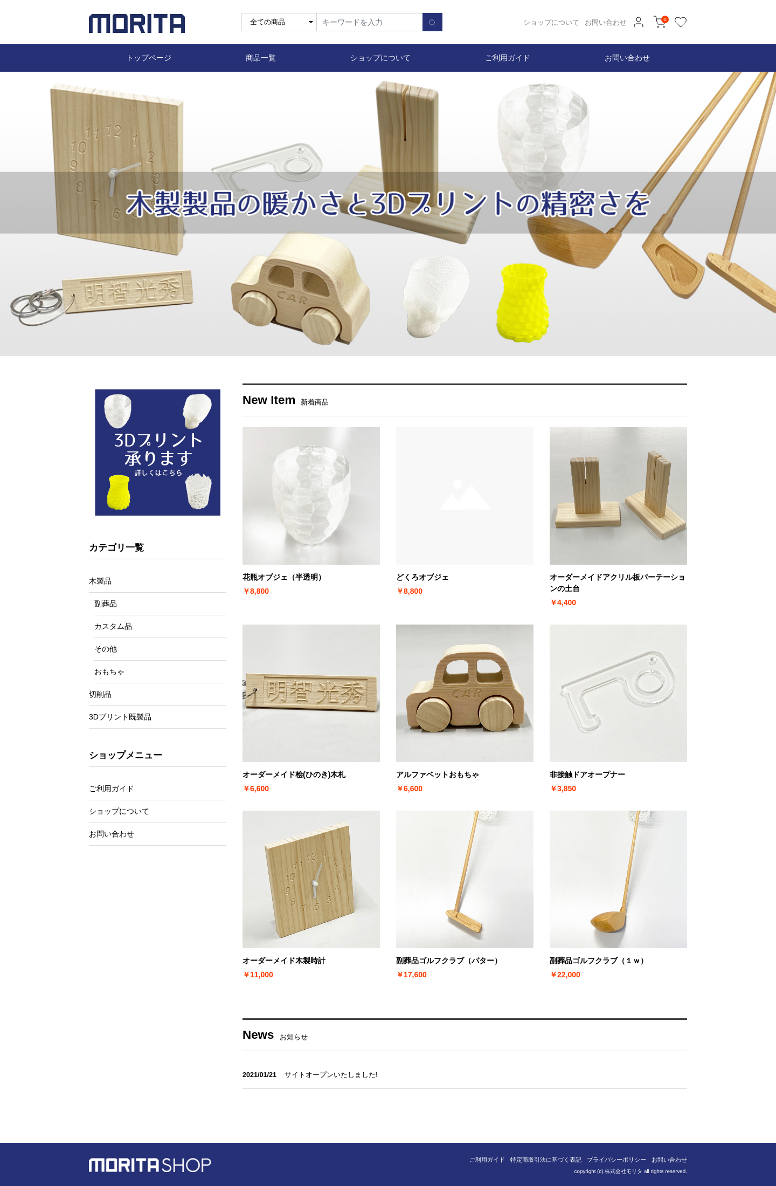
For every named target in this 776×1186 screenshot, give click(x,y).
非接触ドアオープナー (587, 774)
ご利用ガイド (507, 57)
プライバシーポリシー (616, 1159)
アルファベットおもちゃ (437, 774)
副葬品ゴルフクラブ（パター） (449, 960)
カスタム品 (113, 626)
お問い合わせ (606, 22)
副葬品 (105, 603)
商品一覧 (261, 57)
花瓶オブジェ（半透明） (283, 577)
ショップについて (551, 22)
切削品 (100, 694)
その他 (105, 649)
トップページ (148, 57)
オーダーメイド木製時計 (283, 960)
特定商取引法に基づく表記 (545, 1159)
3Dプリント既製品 (120, 716)
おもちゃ (109, 671)
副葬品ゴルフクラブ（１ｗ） (599, 960)
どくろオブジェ (422, 577)
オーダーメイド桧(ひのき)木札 (293, 774)
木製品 (100, 581)
